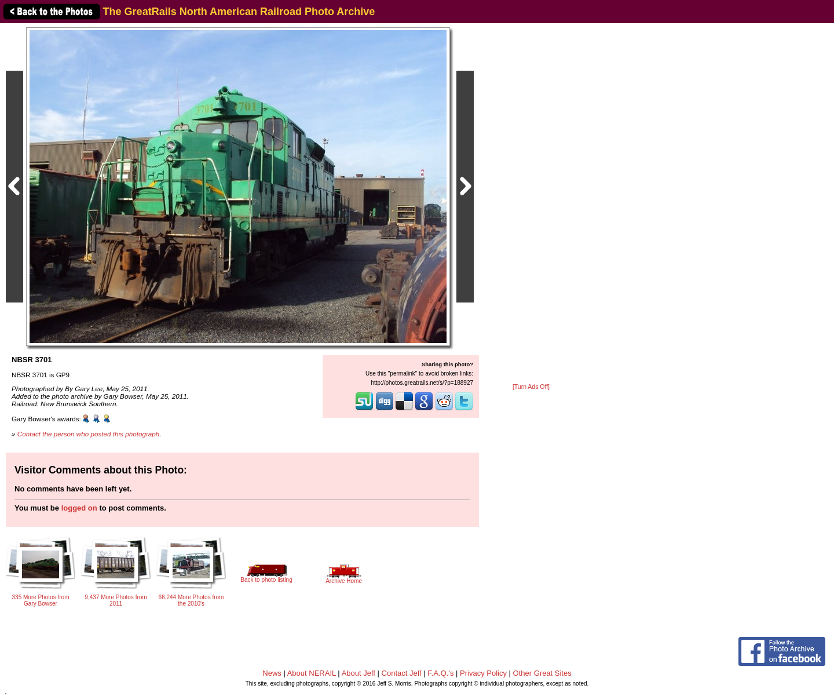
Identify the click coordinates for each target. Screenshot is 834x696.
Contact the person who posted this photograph (88, 434)
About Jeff (358, 673)
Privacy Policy (483, 673)
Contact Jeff (402, 673)
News (271, 673)
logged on (79, 508)
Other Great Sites (542, 673)
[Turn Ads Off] (531, 387)
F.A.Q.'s (440, 673)
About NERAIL (311, 673)
